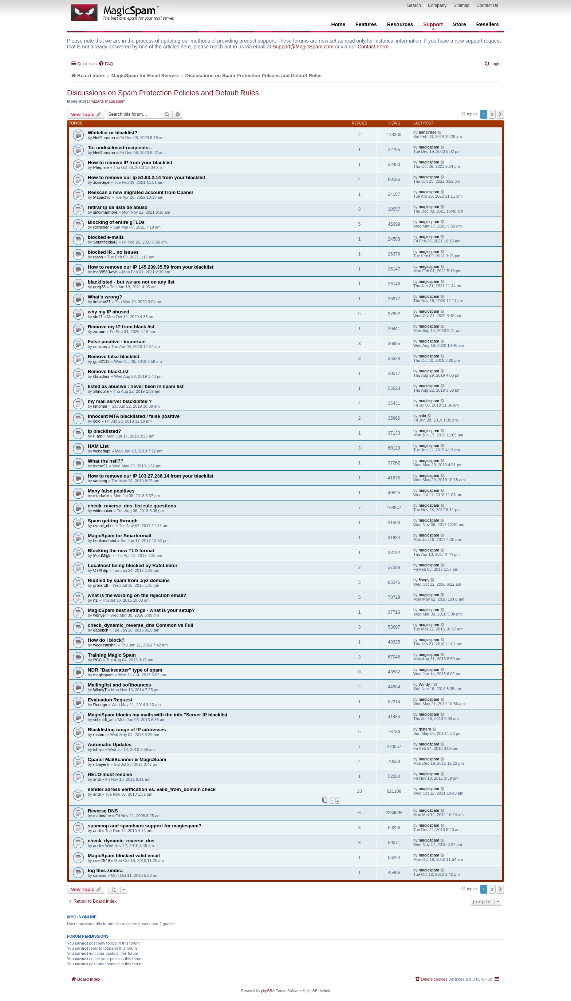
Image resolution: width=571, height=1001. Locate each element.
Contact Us (487, 5)
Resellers (487, 24)
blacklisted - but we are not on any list (131, 282)
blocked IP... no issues (113, 252)
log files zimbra (105, 870)
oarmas (100, 875)
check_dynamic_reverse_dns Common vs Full (140, 625)
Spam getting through (113, 520)
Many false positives (111, 491)
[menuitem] (105, 63)
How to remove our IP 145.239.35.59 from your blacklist (150, 267)
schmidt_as (103, 719)
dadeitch (101, 630)
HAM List (98, 446)
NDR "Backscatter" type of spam (125, 670)
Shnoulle (101, 391)
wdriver (99, 615)
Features (366, 24)
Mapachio (102, 197)
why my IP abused (108, 311)
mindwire (101, 496)
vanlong (100, 481)
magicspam (115, 101)
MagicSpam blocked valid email (124, 855)
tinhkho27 (102, 302)
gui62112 (101, 361)
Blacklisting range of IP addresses (127, 729)
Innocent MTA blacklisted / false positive (134, 416)
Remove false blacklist (113, 356)
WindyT (100, 690)
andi (97, 779)
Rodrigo (100, 705)
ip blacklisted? (104, 431)
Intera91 (100, 466)
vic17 (98, 316)
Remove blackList (108, 371)
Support (433, 25)
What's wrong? (105, 297)
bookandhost (104, 540)
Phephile (101, 167)
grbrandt (100, 585)
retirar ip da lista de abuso (117, 207)
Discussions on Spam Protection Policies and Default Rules (163, 93)
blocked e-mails (106, 237)
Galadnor (101, 376)
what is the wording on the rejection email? (137, 595)
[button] (500, 114)
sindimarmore (105, 212)
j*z (95, 600)
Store (459, 24)
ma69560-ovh (105, 272)
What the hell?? (105, 461)
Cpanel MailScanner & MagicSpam (127, 759)
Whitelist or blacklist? (112, 132)
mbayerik (101, 764)
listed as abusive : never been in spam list (136, 386)
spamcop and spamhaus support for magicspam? (144, 825)
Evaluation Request (110, 700)
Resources (400, 24)
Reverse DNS (103, 811)
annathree (428, 132)
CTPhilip (101, 570)
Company (437, 5)
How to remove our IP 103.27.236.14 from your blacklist (150, 476)
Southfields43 (105, 242)
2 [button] (492, 114)
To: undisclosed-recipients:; (120, 147)
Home (338, 24)
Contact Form (373, 47)
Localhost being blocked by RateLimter (132, 565)
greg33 (99, 287)
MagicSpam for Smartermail (119, 535)
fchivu (98, 749)
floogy (424, 580)
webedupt (102, 451)
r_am (97, 436)
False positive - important (117, 341)
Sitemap (461, 5)
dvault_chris (104, 525)
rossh (98, 257)
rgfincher (101, 227)
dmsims (100, 346)
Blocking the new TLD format (121, 550)
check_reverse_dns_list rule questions (132, 506)
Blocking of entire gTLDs (116, 222)
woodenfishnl (105, 645)
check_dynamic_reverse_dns (121, 840)
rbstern (99, 734)
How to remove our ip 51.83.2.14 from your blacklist (146, 177)
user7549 (101, 860)
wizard (97, 101)
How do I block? (106, 640)
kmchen (100, 406)
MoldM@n (102, 555)
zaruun (99, 331)
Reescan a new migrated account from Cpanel (140, 192)
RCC (97, 660)
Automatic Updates (109, 744)
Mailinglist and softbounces (119, 685)
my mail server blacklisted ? (120, 401)
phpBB (266, 991)
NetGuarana (104, 137)
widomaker (103, 511)
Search (414, 5)
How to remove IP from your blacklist (130, 162)
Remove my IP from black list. (122, 326)
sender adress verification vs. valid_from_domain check (152, 789)
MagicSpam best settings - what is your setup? (141, 610)
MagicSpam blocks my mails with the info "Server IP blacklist (157, 714)
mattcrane (102, 816)
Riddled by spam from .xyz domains (129, 580)
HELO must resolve (110, 774)
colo (97, 421)
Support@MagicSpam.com (303, 47)
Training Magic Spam (112, 655)
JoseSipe (101, 182)
